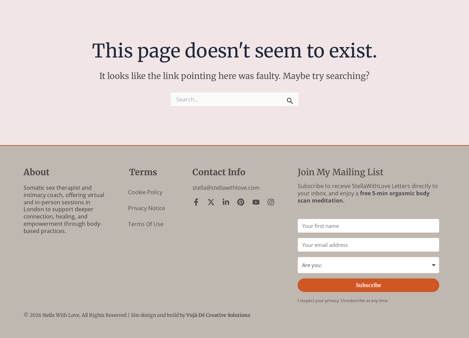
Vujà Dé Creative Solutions (218, 315)
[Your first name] (368, 226)
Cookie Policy (145, 192)
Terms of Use (145, 224)
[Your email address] (368, 245)
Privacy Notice (146, 208)
